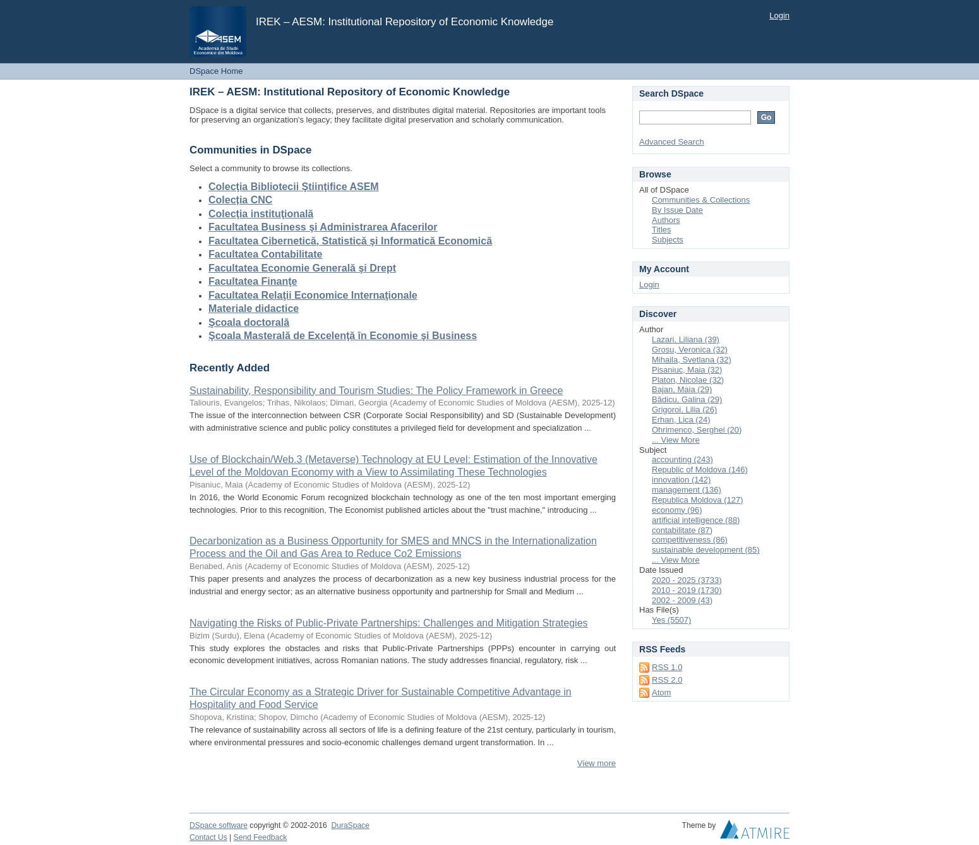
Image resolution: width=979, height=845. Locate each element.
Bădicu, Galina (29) (687, 399)
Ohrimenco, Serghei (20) (697, 429)
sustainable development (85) (706, 549)
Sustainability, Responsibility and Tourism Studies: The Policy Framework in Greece (376, 390)
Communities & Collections (701, 200)
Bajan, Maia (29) (682, 389)
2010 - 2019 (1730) (687, 590)
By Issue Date (677, 210)
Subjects (667, 239)
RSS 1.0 (667, 667)
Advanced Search (671, 142)
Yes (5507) (671, 620)
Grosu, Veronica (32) (690, 349)
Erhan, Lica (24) (681, 419)
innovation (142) (681, 479)
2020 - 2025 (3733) (687, 580)
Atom (661, 692)
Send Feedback (260, 837)
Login (779, 15)
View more (596, 763)
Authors (666, 220)
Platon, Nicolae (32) (688, 380)
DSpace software (218, 825)
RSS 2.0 (667, 680)
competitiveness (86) (690, 539)
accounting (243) (682, 459)
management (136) (686, 489)
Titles (661, 229)
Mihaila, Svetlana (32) (691, 359)
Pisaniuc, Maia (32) (687, 370)
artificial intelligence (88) (696, 520)
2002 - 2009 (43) (682, 600)
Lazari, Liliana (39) (685, 339)
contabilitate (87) (682, 530)
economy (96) (677, 510)
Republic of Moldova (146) (700, 469)
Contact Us (208, 837)
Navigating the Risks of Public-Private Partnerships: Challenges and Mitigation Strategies (388, 623)
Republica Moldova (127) (697, 500)
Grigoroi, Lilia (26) (684, 409)
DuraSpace (350, 825)
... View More (676, 440)
